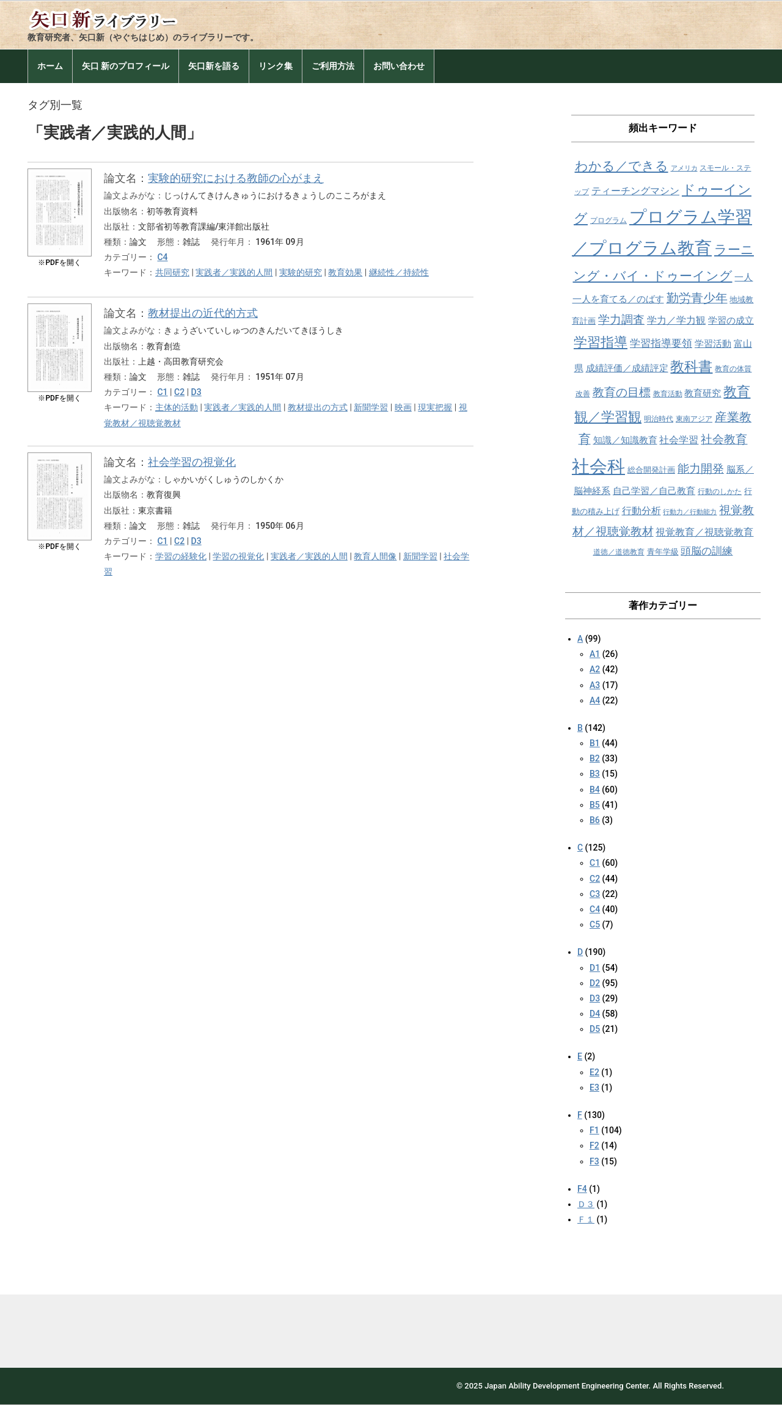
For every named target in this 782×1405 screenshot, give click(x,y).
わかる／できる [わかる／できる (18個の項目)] (621, 165)
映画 (403, 407)
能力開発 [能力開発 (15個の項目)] (701, 469)
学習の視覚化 (238, 556)
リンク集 (275, 66)
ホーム (50, 66)
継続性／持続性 (399, 272)
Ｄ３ (585, 1204)
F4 (582, 1189)
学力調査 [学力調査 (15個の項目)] (621, 320)
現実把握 (435, 407)
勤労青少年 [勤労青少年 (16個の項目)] (697, 298)
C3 (595, 894)
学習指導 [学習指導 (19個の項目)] (600, 342)
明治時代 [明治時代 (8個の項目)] (658, 419)
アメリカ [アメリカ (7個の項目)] (684, 168)
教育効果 (345, 272)
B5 (595, 805)
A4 (595, 700)
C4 (162, 257)
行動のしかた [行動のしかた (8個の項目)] (720, 491)
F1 (594, 1130)
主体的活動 (176, 407)
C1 (162, 392)
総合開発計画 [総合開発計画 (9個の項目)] (651, 469)
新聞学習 (371, 407)
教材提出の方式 (318, 407)
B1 (595, 743)
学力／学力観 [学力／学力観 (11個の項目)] (676, 320)
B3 (595, 774)
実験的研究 (300, 272)
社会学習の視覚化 (192, 462)
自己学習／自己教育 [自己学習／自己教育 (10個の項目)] (654, 490)
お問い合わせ (399, 66)
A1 (595, 654)
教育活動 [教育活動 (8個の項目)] (667, 394)
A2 (595, 669)
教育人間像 (375, 556)
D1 (595, 968)
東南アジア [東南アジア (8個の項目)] (694, 419)
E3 (594, 1087)
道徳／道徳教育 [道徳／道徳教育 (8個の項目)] (619, 552)
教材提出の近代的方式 (203, 313)
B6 (595, 820)
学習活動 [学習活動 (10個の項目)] (713, 343)
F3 (594, 1161)
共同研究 (172, 272)
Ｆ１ (585, 1219)
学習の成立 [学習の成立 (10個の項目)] (731, 320)
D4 (595, 1013)
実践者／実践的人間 (234, 272)
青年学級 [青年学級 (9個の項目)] (663, 551)
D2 (595, 983)
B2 (595, 758)
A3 (595, 685)
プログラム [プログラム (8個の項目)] (608, 220)
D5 (595, 1029)
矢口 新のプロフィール (125, 66)
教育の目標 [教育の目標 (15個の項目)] (622, 392)
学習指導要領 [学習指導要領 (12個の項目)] (661, 343)
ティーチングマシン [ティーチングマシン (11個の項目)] (635, 191)
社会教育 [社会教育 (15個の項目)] (724, 439)
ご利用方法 (333, 66)
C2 (179, 392)
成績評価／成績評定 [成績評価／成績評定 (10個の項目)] (627, 368)
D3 (196, 392)
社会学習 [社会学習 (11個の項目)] (678, 440)
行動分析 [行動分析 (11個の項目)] (641, 511)
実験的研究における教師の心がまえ (236, 178)
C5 (595, 924)
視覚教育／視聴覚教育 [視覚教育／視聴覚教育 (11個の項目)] (704, 532)
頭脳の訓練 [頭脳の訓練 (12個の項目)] (707, 551)
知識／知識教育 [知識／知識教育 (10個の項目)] (625, 440)
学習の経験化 (180, 556)
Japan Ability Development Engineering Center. (567, 1385)
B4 (595, 789)
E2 (594, 1072)
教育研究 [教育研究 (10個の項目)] (702, 393)
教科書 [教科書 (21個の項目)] (691, 366)
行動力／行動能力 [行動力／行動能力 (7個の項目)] (690, 512)
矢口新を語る (213, 66)
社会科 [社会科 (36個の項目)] (598, 466)
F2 (594, 1145)
